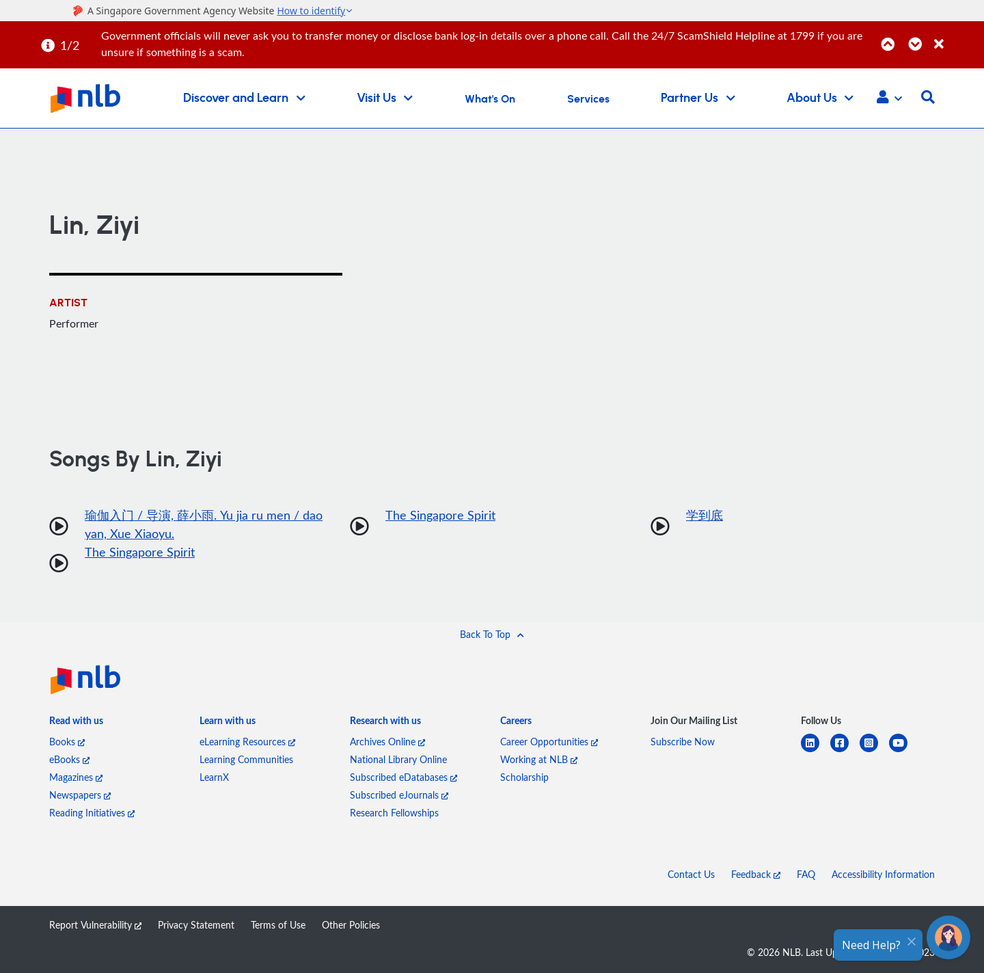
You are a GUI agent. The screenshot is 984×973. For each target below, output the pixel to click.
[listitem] (76, 723)
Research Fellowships (394, 812)
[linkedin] (815, 751)
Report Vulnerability (95, 924)
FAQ (806, 874)
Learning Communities (246, 759)
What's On (490, 99)
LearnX (214, 777)
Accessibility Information (883, 874)
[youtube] (903, 751)
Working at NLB (538, 759)
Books (67, 741)
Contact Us (691, 874)
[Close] (956, 36)
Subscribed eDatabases (403, 777)
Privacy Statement (196, 924)
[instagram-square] (874, 751)
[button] (889, 98)
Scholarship (524, 777)
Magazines (75, 777)
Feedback (755, 874)
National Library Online (398, 759)
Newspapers (80, 794)
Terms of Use (278, 924)
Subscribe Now (683, 741)
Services (588, 99)
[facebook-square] (845, 751)
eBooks (69, 759)
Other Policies (351, 924)
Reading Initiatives (92, 812)
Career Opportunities (549, 741)
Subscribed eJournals (399, 794)
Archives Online (387, 741)
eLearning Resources (247, 741)
